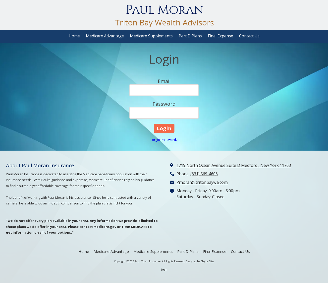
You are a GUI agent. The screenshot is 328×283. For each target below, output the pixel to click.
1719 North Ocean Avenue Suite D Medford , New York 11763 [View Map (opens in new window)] (233, 165)
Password (164, 103)
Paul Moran (164, 10)
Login (164, 269)
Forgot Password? (164, 139)
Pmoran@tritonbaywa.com (202, 182)
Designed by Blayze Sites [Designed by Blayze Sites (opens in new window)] (200, 261)
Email (164, 81)
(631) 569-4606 (204, 174)
